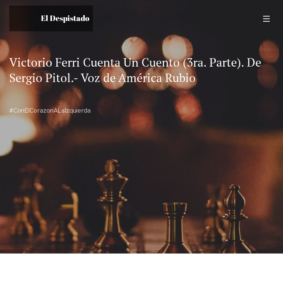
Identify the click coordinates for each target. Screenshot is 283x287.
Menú (266, 18)
